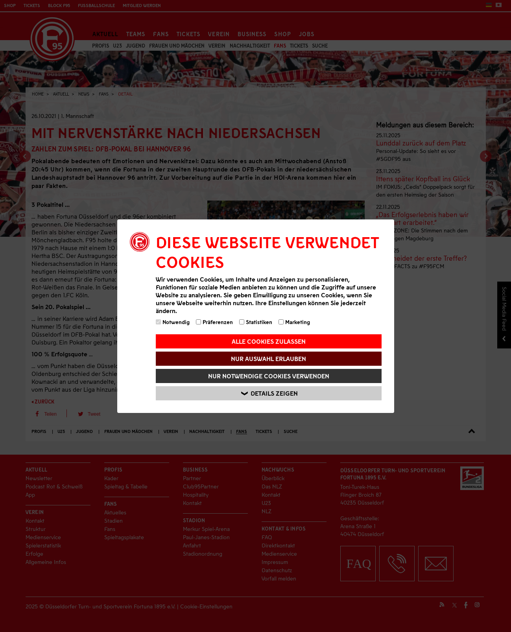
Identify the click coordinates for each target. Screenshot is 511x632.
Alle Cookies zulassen (269, 341)
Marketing (294, 322)
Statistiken (255, 322)
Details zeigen (270, 393)
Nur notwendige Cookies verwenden (268, 376)
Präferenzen (214, 322)
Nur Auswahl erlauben (268, 358)
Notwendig (173, 322)
